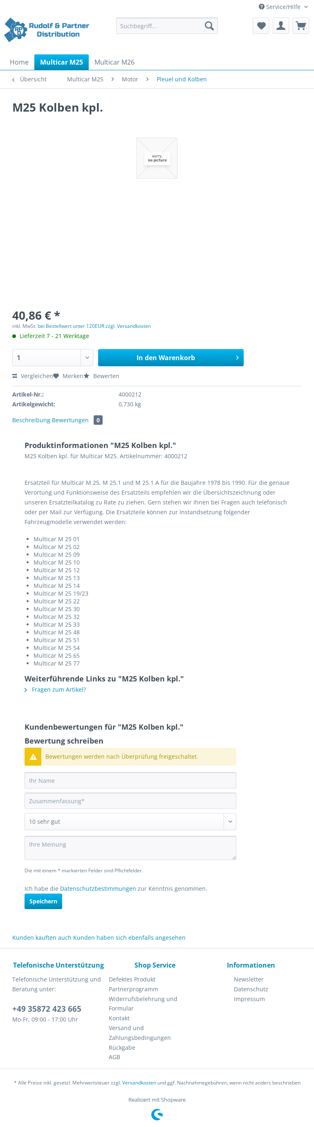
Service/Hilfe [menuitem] (280, 7)
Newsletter (249, 979)
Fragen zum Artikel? (55, 689)
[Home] (19, 62)
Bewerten (101, 376)
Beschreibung (31, 420)
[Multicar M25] (61, 62)
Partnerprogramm (133, 989)
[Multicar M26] (114, 62)
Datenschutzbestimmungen (98, 888)
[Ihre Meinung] (130, 848)
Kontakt (119, 1018)
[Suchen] (209, 26)
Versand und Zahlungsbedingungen (140, 1033)
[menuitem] (167, 30)
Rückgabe (122, 1047)
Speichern (43, 901)
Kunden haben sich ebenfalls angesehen (129, 937)
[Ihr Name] (130, 780)
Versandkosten (139, 1082)
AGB (114, 1057)
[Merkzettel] (261, 26)
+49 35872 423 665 (46, 1009)
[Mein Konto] (281, 26)
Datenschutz (251, 989)
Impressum (249, 999)
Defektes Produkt (132, 979)
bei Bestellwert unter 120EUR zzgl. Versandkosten (94, 326)
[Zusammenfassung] (130, 801)
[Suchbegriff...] (167, 26)
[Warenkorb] (301, 26)
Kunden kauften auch (42, 937)
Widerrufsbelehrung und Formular (143, 1004)
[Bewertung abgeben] (130, 821)
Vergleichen (32, 376)
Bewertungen (77, 420)
